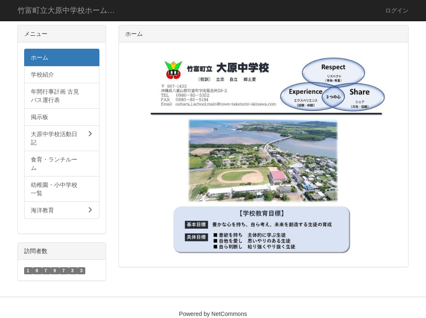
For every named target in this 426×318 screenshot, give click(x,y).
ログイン (397, 10)
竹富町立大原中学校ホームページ (72, 10)
